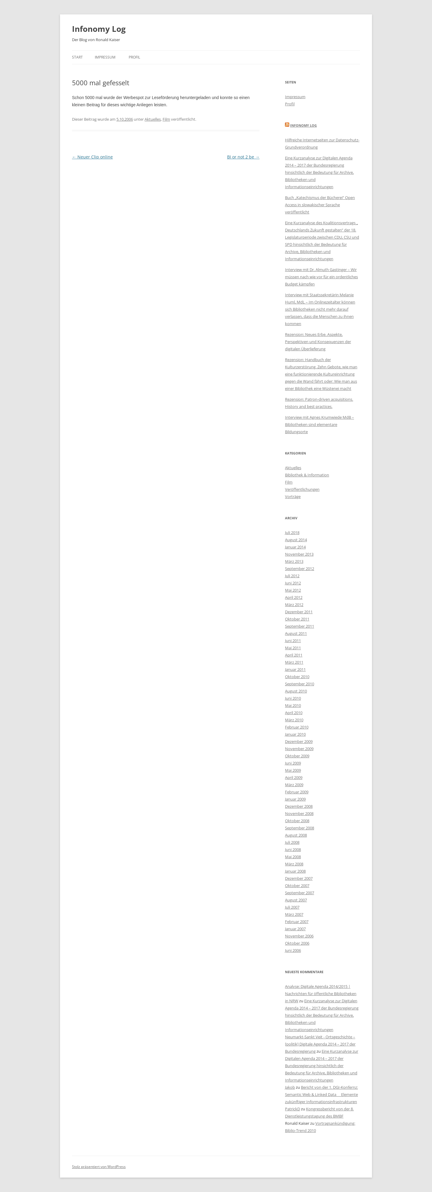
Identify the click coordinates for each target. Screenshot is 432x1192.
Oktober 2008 (297, 820)
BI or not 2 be (243, 157)
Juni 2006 (293, 950)
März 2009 (294, 784)
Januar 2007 (295, 928)
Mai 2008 (293, 856)
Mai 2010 (293, 705)
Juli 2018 (292, 532)
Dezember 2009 (299, 741)
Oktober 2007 (297, 885)
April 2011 (293, 655)
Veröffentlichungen (302, 489)
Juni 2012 (293, 583)
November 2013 (299, 554)
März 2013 (294, 561)
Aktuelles (153, 119)
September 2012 (299, 568)
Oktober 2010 (297, 676)
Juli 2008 (292, 842)
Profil (134, 57)
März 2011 (294, 662)
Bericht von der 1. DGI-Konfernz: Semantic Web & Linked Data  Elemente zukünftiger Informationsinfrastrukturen (321, 1094)
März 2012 (294, 604)
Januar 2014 (295, 547)
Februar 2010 (296, 727)
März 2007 (294, 914)
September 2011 (299, 626)
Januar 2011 (295, 669)
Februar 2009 (296, 792)
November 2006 (299, 936)
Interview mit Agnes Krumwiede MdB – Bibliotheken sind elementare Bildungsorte (319, 424)
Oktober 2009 (297, 756)
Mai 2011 (293, 647)
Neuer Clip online (92, 157)
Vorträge (293, 496)
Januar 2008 (295, 871)
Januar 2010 (295, 734)
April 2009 (293, 777)
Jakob (290, 1087)
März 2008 (294, 864)
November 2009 (299, 748)
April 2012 (293, 597)
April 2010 (293, 712)
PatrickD (292, 1109)
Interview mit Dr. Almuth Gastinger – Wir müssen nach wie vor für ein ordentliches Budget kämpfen (321, 277)
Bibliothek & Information (307, 475)
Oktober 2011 (297, 619)
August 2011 (296, 633)
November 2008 (299, 813)
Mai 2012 (293, 590)
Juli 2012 (292, 575)
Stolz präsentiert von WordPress (99, 1166)
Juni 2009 (293, 763)
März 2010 (294, 720)
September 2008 (299, 828)
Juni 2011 (293, 640)
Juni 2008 (293, 849)
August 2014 (296, 539)
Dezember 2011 (299, 611)
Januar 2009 (295, 799)
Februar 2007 (296, 921)
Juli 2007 (292, 907)
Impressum (105, 57)
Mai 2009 (293, 770)
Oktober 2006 (297, 943)
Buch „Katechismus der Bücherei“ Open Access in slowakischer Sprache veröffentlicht (320, 205)
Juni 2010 (293, 698)
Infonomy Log (99, 28)
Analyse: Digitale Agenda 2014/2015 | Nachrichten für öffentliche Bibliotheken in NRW (320, 993)
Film (166, 119)
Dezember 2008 (299, 806)
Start (77, 57)
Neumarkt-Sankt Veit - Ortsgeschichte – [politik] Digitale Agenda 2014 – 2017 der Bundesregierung (320, 1044)
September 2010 (299, 684)
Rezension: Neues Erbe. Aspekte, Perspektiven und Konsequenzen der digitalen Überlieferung (318, 342)
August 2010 (296, 691)
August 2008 (296, 835)
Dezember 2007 (299, 878)
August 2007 (296, 900)
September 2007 (299, 892)
